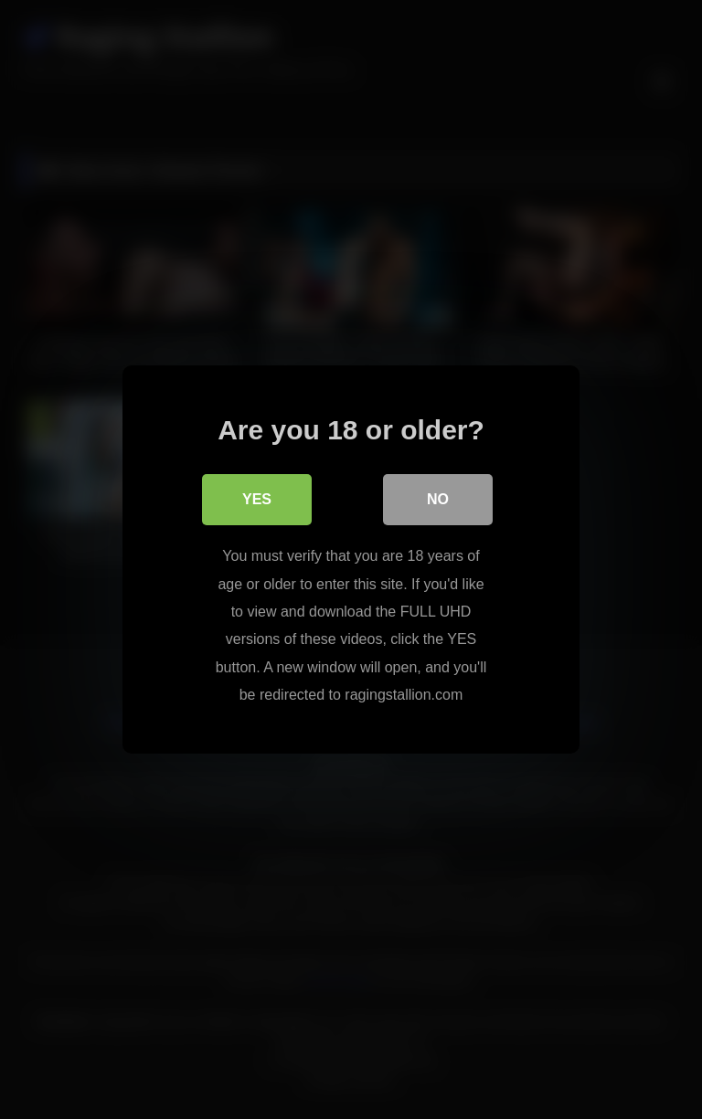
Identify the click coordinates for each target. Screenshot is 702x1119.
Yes (256, 499)
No (438, 499)
